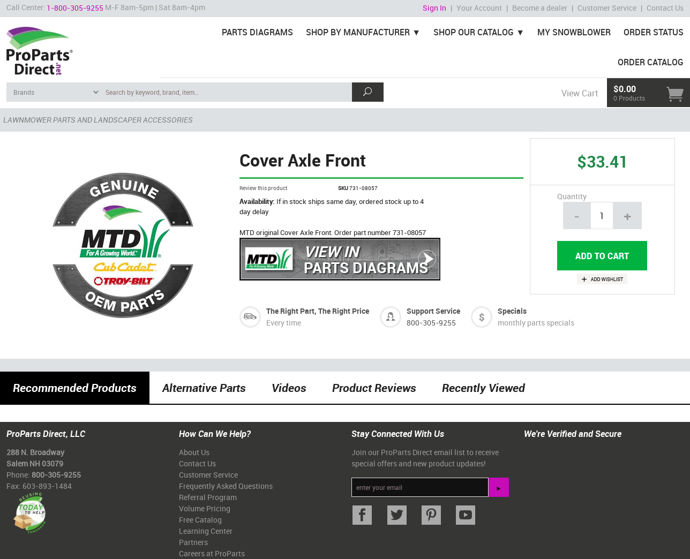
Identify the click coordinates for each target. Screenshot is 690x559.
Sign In (434, 8)
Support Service (433, 311)
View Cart (579, 93)
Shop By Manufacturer (358, 32)
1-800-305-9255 (75, 8)
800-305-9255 (431, 323)
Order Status (654, 32)
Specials (512, 311)
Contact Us (665, 8)
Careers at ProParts (212, 553)
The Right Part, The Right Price (317, 311)
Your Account (479, 8)
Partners (193, 542)
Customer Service (607, 8)
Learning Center (205, 531)
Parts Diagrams (257, 32)
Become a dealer (539, 8)
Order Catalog (651, 62)
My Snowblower (574, 32)
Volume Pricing (204, 508)
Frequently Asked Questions (226, 486)
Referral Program (208, 497)
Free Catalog (200, 520)
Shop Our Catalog (473, 32)
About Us (194, 452)
